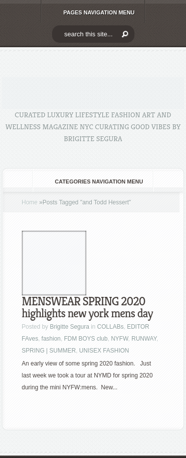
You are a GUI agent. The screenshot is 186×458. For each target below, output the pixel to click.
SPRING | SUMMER (49, 350)
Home (30, 202)
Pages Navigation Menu (92, 12)
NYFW (119, 338)
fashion (51, 338)
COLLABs (110, 326)
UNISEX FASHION (104, 350)
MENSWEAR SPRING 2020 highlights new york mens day (87, 307)
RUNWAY (143, 338)
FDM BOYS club (86, 338)
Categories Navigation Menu (92, 181)
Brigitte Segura (69, 326)
